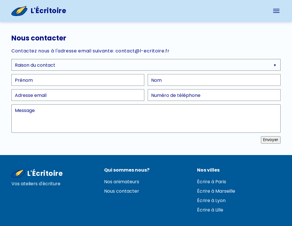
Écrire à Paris (211, 181)
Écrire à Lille (210, 210)
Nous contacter (121, 191)
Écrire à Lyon (211, 200)
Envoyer (270, 139)
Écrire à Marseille (216, 191)
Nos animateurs (121, 181)
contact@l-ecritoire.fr (142, 51)
